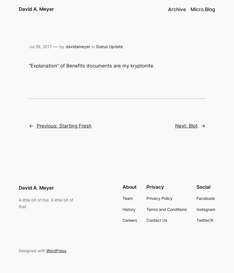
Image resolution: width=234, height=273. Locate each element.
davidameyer (78, 46)
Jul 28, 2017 (40, 46)
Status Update (109, 46)
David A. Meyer (36, 9)
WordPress (56, 250)
